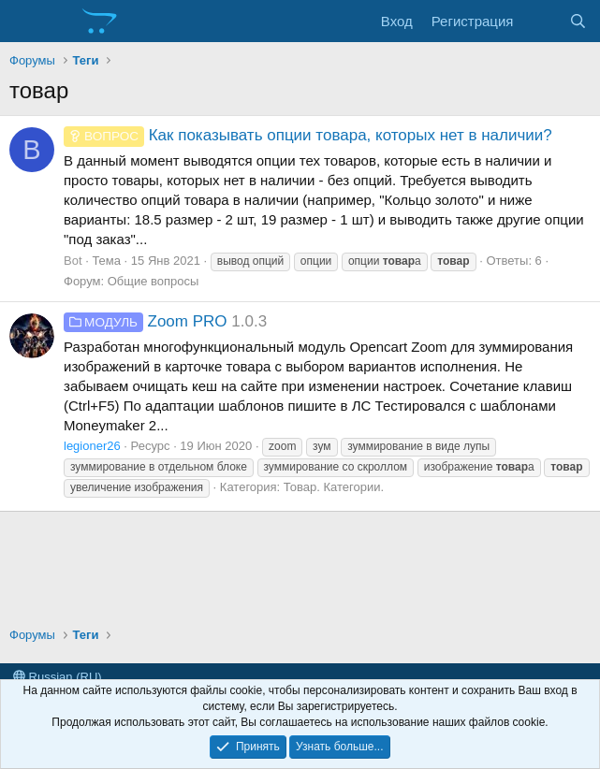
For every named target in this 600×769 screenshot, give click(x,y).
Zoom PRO (145, 321)
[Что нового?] (540, 21)
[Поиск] (578, 21)
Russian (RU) (57, 677)
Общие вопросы (153, 281)
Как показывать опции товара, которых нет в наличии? (308, 135)
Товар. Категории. (334, 487)
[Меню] (26, 21)
